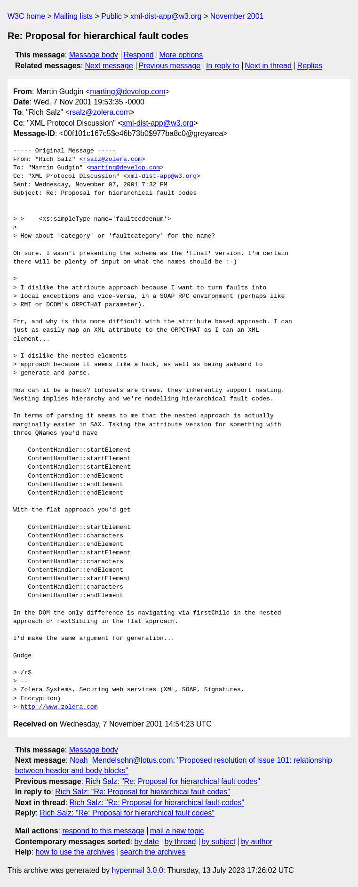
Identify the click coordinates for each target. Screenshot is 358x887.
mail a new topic (177, 831)
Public (111, 16)
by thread (180, 842)
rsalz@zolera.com (100, 112)
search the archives (153, 852)
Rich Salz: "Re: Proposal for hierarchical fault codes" (172, 781)
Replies (309, 66)
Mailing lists (73, 16)
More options (181, 55)
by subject (218, 842)
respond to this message (103, 831)
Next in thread (268, 66)
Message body (93, 55)
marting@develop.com (127, 92)
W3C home (26, 16)
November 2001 (237, 16)
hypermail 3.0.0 (137, 870)
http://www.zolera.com (59, 707)
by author (256, 842)
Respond (139, 55)
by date (146, 842)
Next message (109, 66)
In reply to (222, 66)
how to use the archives (75, 852)
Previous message (170, 66)
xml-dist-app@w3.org (165, 16)
